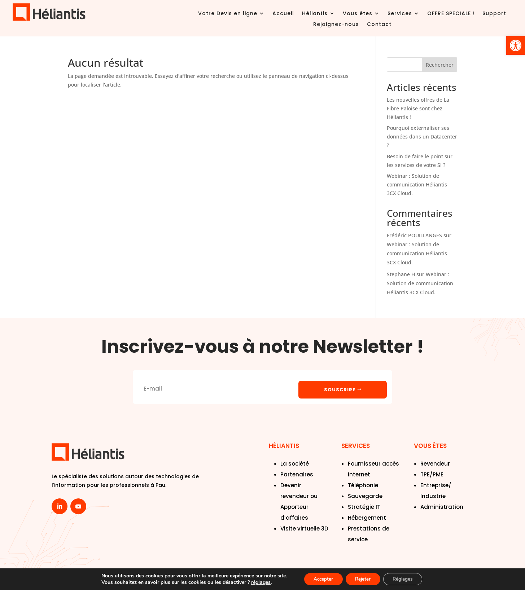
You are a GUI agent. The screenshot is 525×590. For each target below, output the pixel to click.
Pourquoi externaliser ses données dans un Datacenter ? (422, 136)
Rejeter (362, 578)
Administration (441, 506)
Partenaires (296, 474)
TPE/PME (431, 474)
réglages (256, 582)
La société (294, 463)
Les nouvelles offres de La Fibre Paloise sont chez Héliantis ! (418, 108)
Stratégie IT (364, 506)
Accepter (320, 578)
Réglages (405, 578)
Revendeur (435, 463)
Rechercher (440, 64)
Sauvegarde (365, 495)
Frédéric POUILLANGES (414, 235)
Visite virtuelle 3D (304, 528)
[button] (515, 45)
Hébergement (367, 517)
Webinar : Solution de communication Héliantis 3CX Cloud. (417, 184)
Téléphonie (363, 485)
